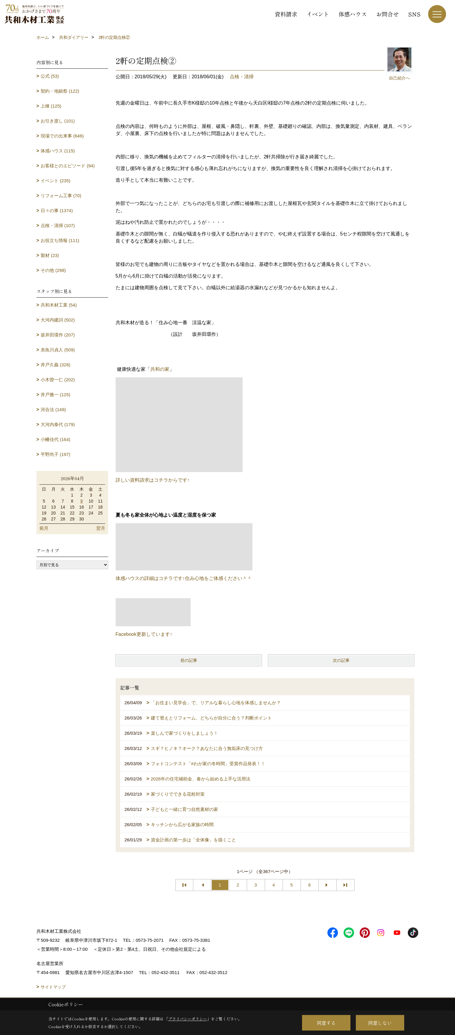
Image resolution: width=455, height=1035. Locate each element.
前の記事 (188, 660)
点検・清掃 (242, 76)
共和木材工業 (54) (59, 304)
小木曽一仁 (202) (58, 379)
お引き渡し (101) (58, 120)
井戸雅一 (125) (55, 394)
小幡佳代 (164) (55, 439)
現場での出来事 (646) (62, 135)
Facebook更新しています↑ (144, 634)
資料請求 (286, 14)
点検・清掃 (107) (58, 225)
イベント (318, 14)
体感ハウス (352, 14)
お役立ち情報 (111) (60, 240)
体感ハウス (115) (58, 150)
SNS (414, 14)
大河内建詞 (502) (58, 319)
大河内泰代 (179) (58, 424)
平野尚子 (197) (55, 454)
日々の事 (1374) (57, 210)
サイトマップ (53, 987)
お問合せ (387, 14)
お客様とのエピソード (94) (68, 165)
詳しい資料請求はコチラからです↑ (153, 480)
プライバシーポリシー (187, 1019)
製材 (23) (50, 255)
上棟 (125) (51, 105)
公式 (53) (50, 76)
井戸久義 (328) (55, 364)
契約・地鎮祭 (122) (60, 91)
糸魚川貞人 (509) (58, 349)
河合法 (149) (53, 409)
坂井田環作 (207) (58, 334)
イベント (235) (55, 180)
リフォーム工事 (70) (61, 195)
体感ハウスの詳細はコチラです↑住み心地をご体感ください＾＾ (184, 578)
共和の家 (159, 369)
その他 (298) (53, 270)
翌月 (100, 528)
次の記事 (341, 660)
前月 (43, 528)
